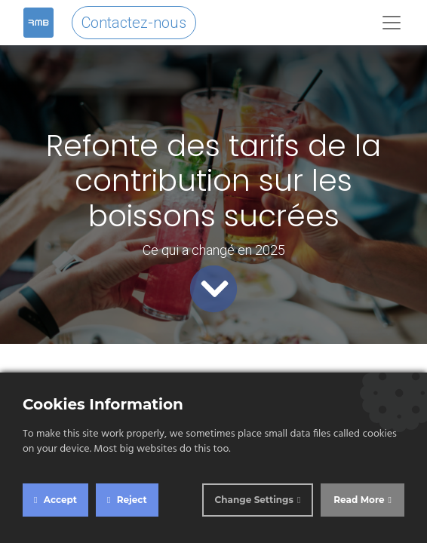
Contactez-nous (133, 23)
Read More (358, 499)
